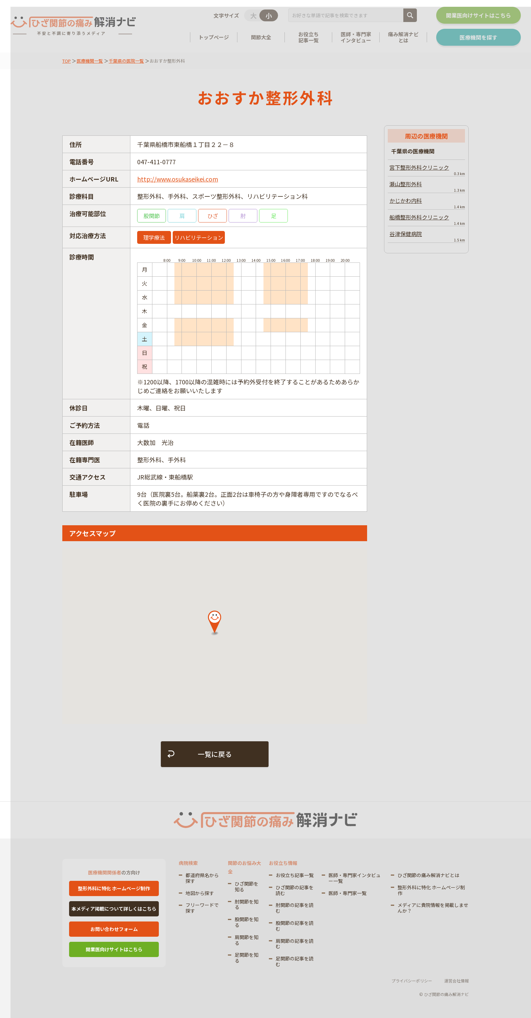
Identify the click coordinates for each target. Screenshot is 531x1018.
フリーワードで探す (202, 908)
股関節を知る (246, 922)
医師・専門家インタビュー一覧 (354, 878)
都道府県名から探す (202, 878)
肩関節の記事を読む (295, 943)
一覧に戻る (215, 754)
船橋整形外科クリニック (427, 219)
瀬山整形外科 (427, 186)
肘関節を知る (246, 904)
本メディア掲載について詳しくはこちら (113, 908)
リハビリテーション (198, 237)
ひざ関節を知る (246, 886)
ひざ (212, 216)
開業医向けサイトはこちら (478, 15)
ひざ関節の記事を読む (295, 890)
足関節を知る (246, 957)
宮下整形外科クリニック (427, 169)
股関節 (152, 216)
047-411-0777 (156, 161)
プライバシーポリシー (411, 980)
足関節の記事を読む (295, 961)
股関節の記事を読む (295, 925)
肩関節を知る (246, 940)
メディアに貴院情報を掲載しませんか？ (433, 908)
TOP (66, 61)
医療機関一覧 (90, 61)
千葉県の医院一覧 (126, 61)
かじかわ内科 (427, 202)
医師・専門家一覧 (347, 893)
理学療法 (154, 237)
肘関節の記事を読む (295, 908)
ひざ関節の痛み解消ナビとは (428, 875)
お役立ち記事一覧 (295, 875)
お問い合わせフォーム (114, 929)
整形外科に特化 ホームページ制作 (114, 888)
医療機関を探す (478, 37)
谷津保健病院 (427, 236)
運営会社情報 (456, 980)
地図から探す (200, 893)
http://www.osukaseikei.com (177, 178)
